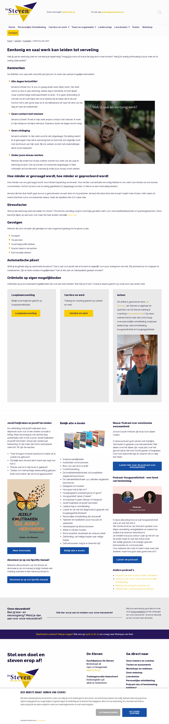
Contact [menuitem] (13, 33)
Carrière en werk (79, 313)
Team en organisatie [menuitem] (82, 27)
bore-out (72, 215)
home (9, 41)
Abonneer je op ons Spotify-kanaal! (29, 579)
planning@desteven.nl (113, 12)
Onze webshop (134, 672)
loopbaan (27, 41)
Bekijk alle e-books (74, 550)
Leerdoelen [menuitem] (120, 27)
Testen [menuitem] (135, 27)
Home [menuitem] (12, 27)
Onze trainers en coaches (140, 661)
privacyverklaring (138, 612)
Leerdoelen (132, 676)
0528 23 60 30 (68, 12)
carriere (17, 41)
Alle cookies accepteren (134, 712)
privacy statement (41, 720)
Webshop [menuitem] (147, 27)
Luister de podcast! (127, 559)
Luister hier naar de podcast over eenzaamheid (137, 466)
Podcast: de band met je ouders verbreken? (137, 575)
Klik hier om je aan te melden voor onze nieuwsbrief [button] (84, 612)
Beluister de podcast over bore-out (133, 585)
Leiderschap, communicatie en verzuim (135, 589)
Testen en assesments (138, 664)
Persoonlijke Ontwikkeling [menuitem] (32, 27)
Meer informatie (21, 550)
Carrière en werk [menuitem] (58, 27)
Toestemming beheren (108, 712)
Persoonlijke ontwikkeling (140, 680)
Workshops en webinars (139, 668)
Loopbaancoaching (25, 313)
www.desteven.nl (135, 313)
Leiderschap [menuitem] (105, 27)
